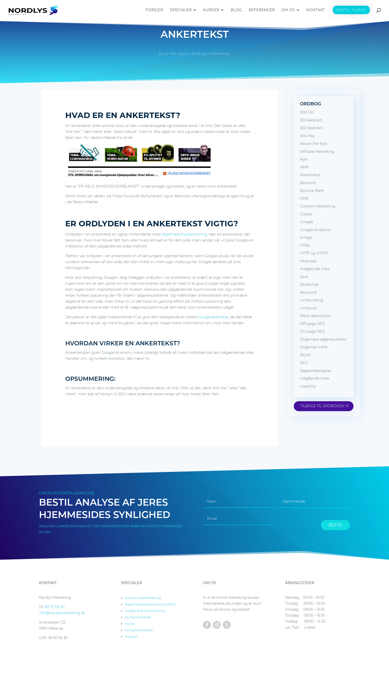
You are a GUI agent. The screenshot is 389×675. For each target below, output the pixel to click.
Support (131, 636)
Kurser (130, 624)
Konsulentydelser (139, 630)
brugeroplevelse (213, 317)
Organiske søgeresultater (323, 339)
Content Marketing (317, 206)
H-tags (306, 237)
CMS (304, 198)
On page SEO (312, 331)
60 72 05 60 (55, 607)
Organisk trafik (314, 347)
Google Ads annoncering (145, 611)
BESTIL (335, 524)
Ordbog (199, 53)
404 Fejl (307, 135)
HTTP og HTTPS (314, 253)
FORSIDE (154, 10)
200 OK (307, 112)
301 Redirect (311, 120)
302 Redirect (311, 127)
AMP (304, 167)
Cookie (306, 214)
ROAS (305, 355)
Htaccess (308, 261)
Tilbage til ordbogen (322, 406)
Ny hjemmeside (138, 617)
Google (306, 221)
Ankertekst (310, 174)
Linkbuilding (311, 300)
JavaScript (309, 284)
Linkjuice (308, 308)
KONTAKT (315, 10)
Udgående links (314, 378)
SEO (304, 362)
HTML (305, 245)
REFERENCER (262, 10)
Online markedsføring (143, 598)
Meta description (315, 315)
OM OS (288, 10)
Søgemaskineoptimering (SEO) (150, 604)
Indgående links (314, 268)
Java (304, 276)
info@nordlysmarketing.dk (62, 613)
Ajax (304, 159)
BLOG (236, 10)
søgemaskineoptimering (184, 234)
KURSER (211, 10)
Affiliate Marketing (317, 151)
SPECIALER (181, 10)
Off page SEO (312, 323)
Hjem (183, 53)
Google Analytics (315, 229)
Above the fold (313, 143)
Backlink (308, 182)
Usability (308, 386)
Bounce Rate (312, 190)
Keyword (308, 292)
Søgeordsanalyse (315, 370)
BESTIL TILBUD (351, 10)
